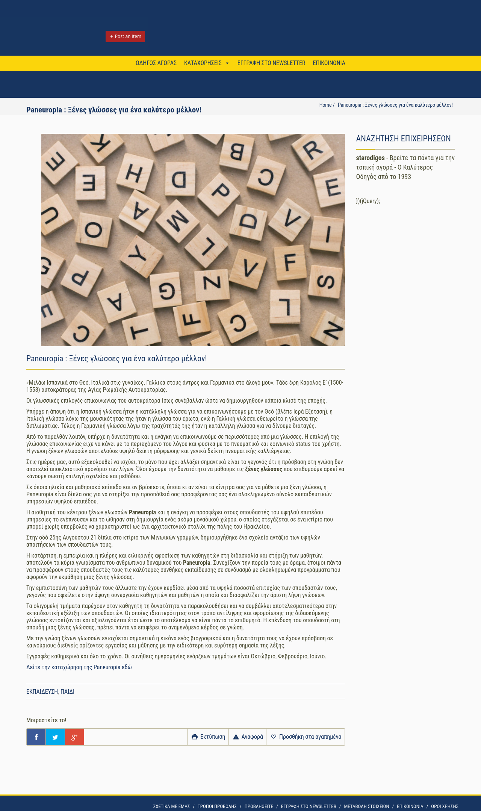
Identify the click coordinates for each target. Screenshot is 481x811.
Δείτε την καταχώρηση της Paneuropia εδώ (79, 667)
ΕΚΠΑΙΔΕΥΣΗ (42, 691)
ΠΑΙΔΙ (67, 691)
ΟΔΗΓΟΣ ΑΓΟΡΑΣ (156, 63)
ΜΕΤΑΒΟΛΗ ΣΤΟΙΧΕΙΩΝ (366, 806)
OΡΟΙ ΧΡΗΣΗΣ (444, 806)
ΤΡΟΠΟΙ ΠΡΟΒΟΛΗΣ (217, 806)
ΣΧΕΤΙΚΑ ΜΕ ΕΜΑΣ (171, 806)
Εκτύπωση (208, 736)
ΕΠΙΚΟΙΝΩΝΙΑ (329, 63)
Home (325, 105)
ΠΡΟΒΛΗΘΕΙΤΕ (259, 806)
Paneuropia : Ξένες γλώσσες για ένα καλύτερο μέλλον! (395, 105)
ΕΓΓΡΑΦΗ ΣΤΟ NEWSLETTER (271, 63)
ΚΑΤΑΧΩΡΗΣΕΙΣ (203, 63)
